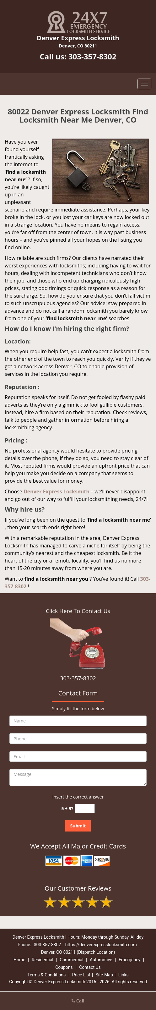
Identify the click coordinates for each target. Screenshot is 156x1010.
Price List (81, 974)
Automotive (101, 959)
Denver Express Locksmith (56, 491)
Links (123, 974)
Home (19, 959)
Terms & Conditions (46, 974)
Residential (42, 959)
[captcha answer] (85, 808)
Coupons (64, 967)
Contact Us (90, 967)
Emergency (129, 959)
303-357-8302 (92, 56)
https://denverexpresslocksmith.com (101, 944)
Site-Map (104, 974)
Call (78, 1001)
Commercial (71, 959)
